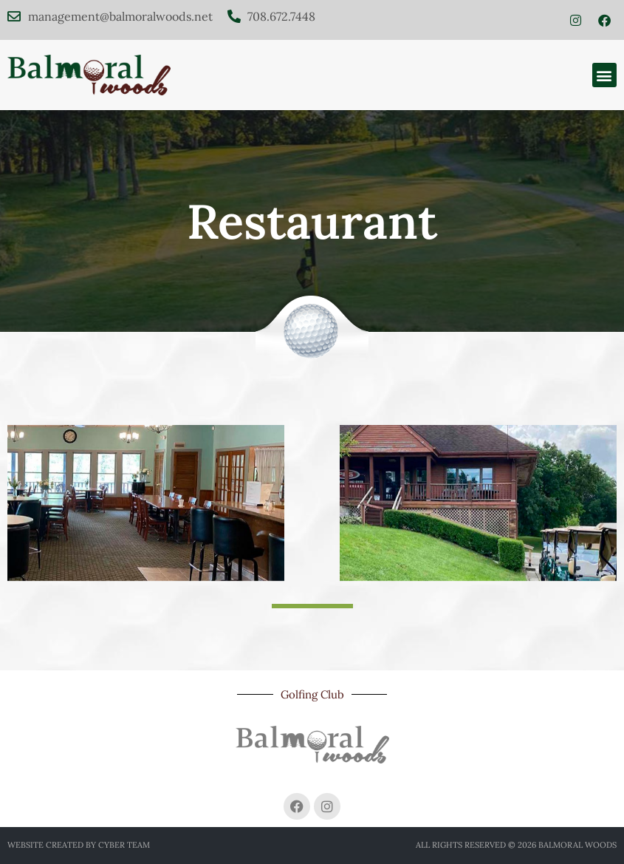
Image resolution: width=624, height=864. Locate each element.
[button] (604, 75)
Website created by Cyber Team (78, 845)
